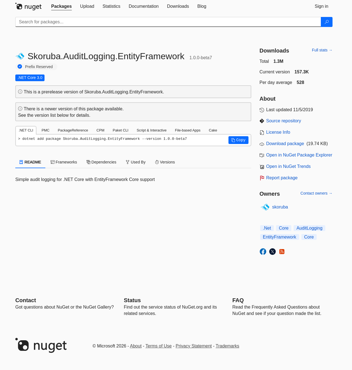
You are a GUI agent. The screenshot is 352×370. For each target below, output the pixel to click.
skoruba (280, 207)
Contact (25, 300)
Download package (285, 143)
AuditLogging (309, 228)
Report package (282, 177)
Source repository (283, 120)
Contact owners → (317, 193)
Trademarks (227, 346)
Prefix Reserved (39, 66)
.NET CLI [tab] (26, 130)
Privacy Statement (194, 346)
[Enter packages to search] (168, 22)
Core (284, 228)
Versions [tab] (165, 162)
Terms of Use (159, 346)
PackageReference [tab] (73, 130)
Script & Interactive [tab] (151, 130)
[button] (238, 140)
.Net (267, 228)
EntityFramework (279, 237)
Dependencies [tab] (101, 162)
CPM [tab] (100, 130)
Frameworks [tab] (64, 162)
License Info (278, 132)
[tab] (61, 6)
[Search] (327, 22)
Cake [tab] (213, 130)
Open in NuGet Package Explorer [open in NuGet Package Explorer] (299, 155)
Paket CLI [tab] (120, 130)
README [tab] (30, 162)
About (136, 346)
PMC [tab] (45, 130)
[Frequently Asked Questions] (238, 300)
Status (132, 300)
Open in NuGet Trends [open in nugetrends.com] (288, 166)
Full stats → (322, 50)
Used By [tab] (136, 162)
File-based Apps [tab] (188, 130)
